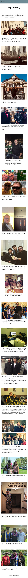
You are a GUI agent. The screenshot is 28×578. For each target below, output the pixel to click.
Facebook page (17, 15)
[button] (1, 1)
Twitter (6, 17)
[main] (14, 7)
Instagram (12, 17)
